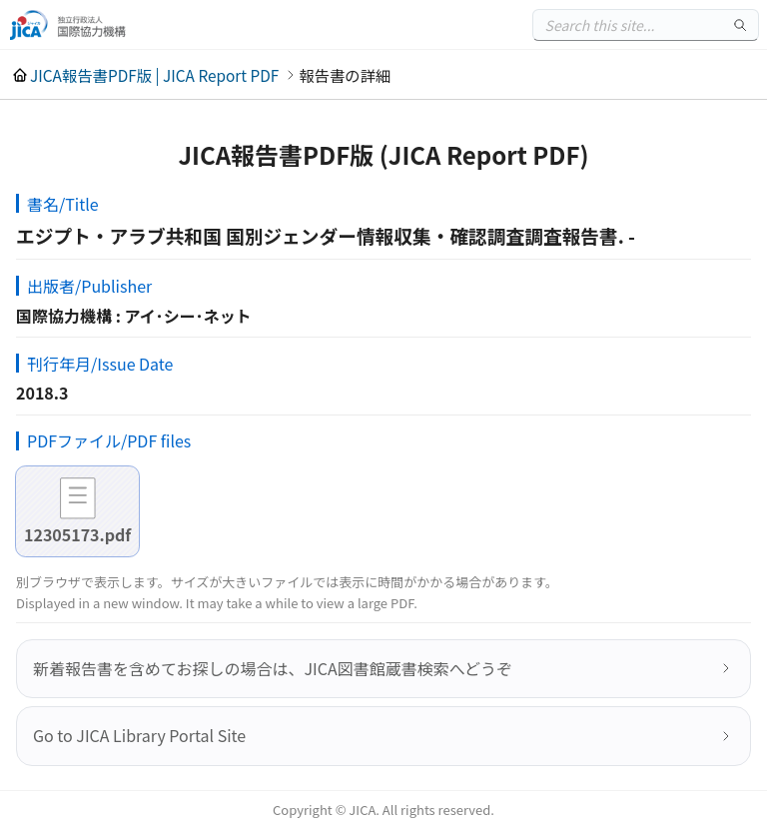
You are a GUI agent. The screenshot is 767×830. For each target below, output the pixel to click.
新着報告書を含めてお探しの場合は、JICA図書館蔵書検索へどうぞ (272, 668)
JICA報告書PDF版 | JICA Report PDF (154, 75)
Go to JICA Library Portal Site (139, 735)
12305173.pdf (77, 534)
